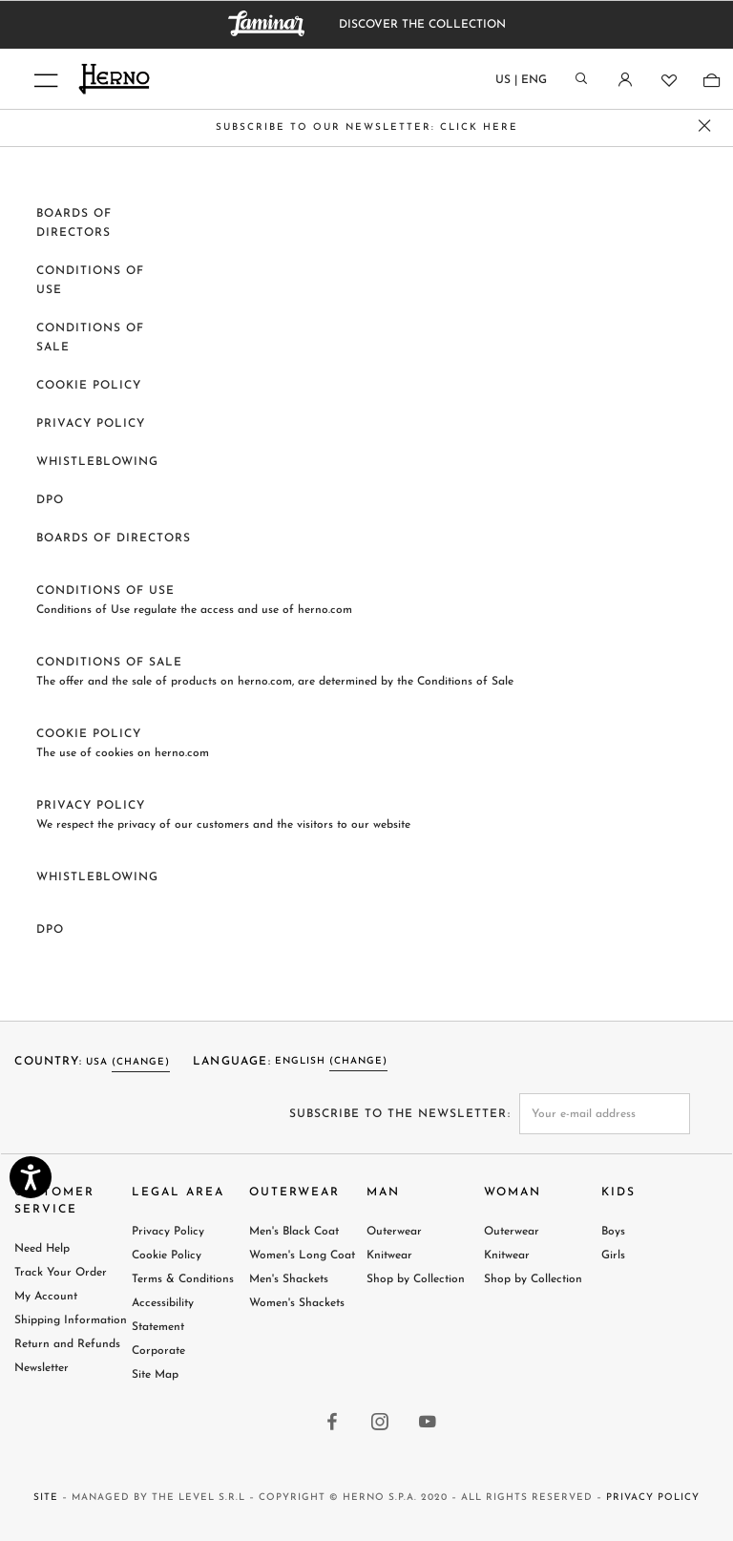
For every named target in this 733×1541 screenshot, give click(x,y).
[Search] (582, 80)
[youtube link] (428, 1423)
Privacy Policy (90, 424)
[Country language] (521, 84)
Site (45, 1497)
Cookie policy (88, 385)
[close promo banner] (705, 128)
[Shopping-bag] (710, 80)
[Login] (625, 80)
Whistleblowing (97, 462)
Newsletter (41, 1368)
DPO (50, 500)
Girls (613, 1255)
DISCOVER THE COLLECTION (422, 25)
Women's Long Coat (302, 1255)
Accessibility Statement (163, 1315)
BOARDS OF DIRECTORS (113, 538)
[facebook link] (333, 1423)
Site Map (155, 1375)
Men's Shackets (288, 1279)
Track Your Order (60, 1272)
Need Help (42, 1249)
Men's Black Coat (294, 1231)
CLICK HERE (479, 127)
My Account (45, 1296)
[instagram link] (380, 1423)
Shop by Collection (415, 1279)
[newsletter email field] (605, 1113)
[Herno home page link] (229, 78)
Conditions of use (105, 591)
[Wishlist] (668, 80)
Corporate (158, 1351)
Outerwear (394, 1231)
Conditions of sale (109, 662)
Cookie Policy (166, 1255)
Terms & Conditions (183, 1279)
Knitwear (389, 1255)
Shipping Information (70, 1320)
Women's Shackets (297, 1303)
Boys (613, 1231)
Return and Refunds (67, 1344)
